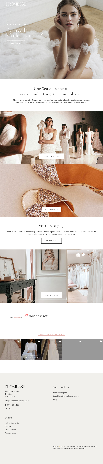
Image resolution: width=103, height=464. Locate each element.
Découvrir (16, 43)
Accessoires (51, 209)
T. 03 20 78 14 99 (12, 405)
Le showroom (51, 295)
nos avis (17, 318)
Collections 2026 (51, 156)
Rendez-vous (51, 240)
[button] (10, 349)
